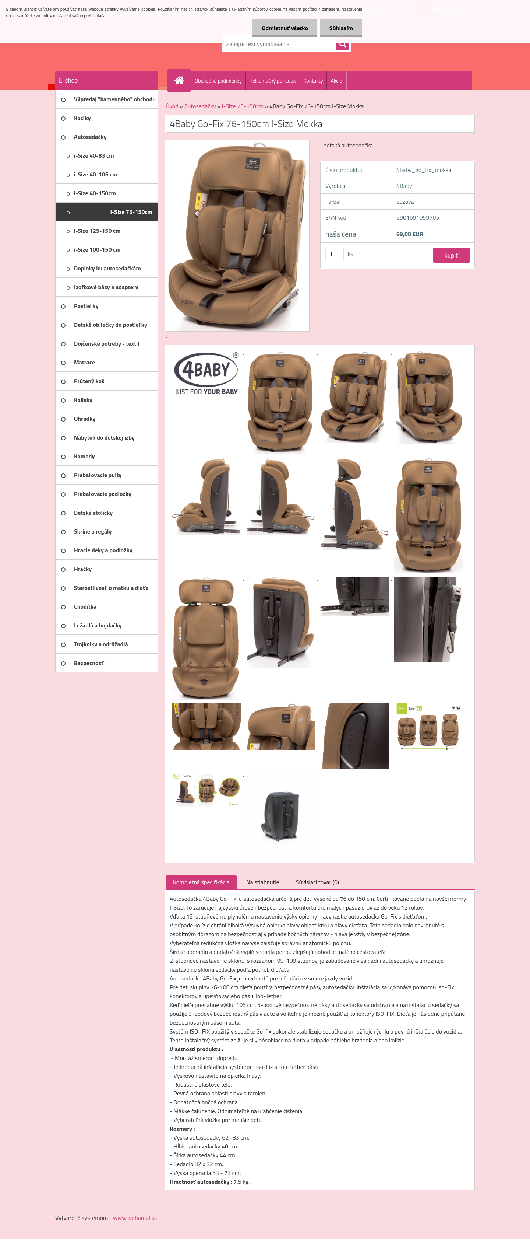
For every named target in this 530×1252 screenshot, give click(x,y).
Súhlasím (341, 28)
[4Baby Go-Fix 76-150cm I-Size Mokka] (207, 351)
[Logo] (105, 43)
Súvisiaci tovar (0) (317, 882)
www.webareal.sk (135, 1217)
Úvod (172, 106)
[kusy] (334, 254)
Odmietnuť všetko (285, 28)
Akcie (336, 80)
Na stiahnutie (262, 882)
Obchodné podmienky (218, 80)
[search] (342, 44)
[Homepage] (182, 80)
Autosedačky (200, 106)
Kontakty (313, 80)
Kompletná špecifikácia (201, 882)
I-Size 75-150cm (243, 106)
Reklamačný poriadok (273, 80)
